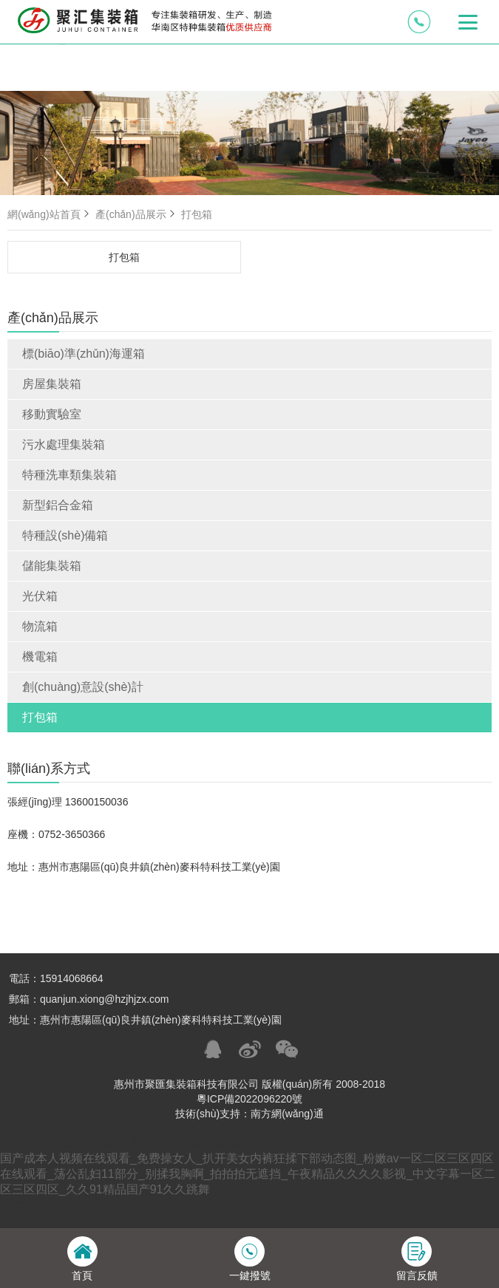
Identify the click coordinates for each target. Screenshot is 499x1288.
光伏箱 (40, 596)
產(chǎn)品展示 (136, 214)
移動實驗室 (51, 414)
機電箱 (40, 656)
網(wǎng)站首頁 (49, 214)
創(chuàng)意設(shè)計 (82, 687)
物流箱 (40, 626)
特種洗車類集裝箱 (69, 474)
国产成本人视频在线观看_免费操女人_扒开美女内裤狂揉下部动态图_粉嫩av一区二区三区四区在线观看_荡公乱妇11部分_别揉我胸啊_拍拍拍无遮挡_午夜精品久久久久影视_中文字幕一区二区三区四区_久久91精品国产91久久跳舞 (247, 1174)
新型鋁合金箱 (57, 505)
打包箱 (40, 717)
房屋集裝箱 (51, 384)
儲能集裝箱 (51, 565)
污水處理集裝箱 (63, 444)
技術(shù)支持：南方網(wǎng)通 (249, 1114)
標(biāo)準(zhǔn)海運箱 (83, 353)
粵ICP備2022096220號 (249, 1099)
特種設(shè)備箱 (65, 535)
